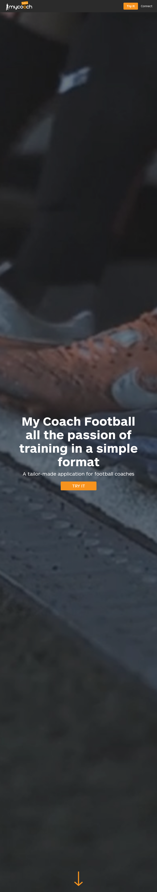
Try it (78, 485)
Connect (147, 6)
